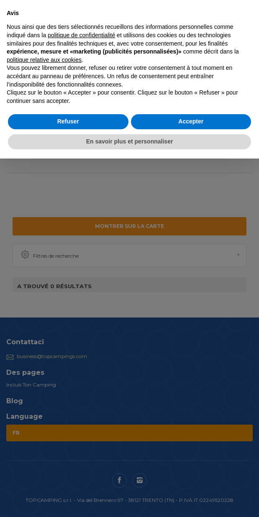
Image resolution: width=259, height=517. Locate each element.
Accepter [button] (190, 121)
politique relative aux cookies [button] (44, 59)
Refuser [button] (68, 121)
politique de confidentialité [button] (81, 35)
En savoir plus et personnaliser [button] (129, 141)
